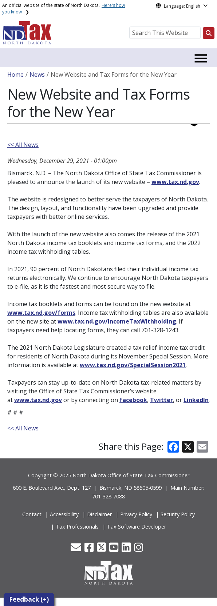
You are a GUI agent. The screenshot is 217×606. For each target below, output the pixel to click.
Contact (32, 514)
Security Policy (178, 514)
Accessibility (64, 514)
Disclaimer (99, 514)
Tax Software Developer (136, 526)
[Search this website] (208, 33)
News (37, 75)
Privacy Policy (136, 514)
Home (15, 75)
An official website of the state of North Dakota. (63, 8)
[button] (77, 549)
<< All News (23, 145)
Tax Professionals (77, 526)
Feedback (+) (29, 599)
